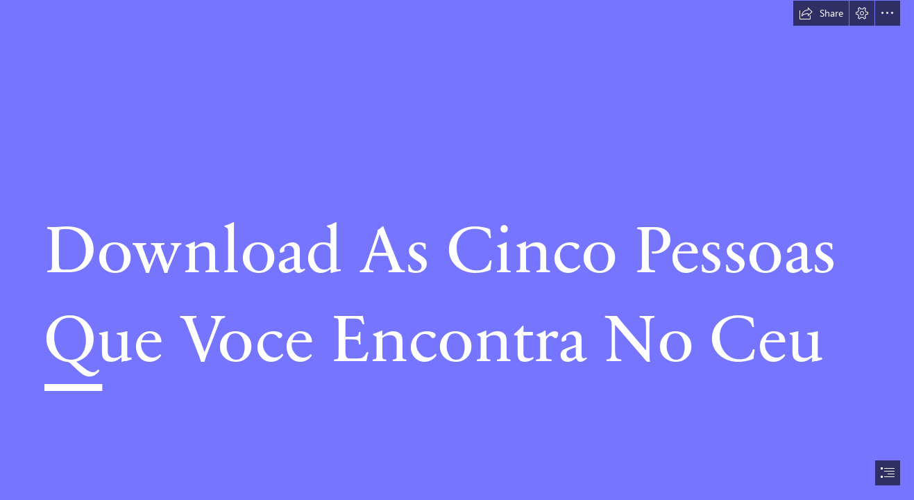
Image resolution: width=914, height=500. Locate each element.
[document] (457, 250)
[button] (821, 13)
